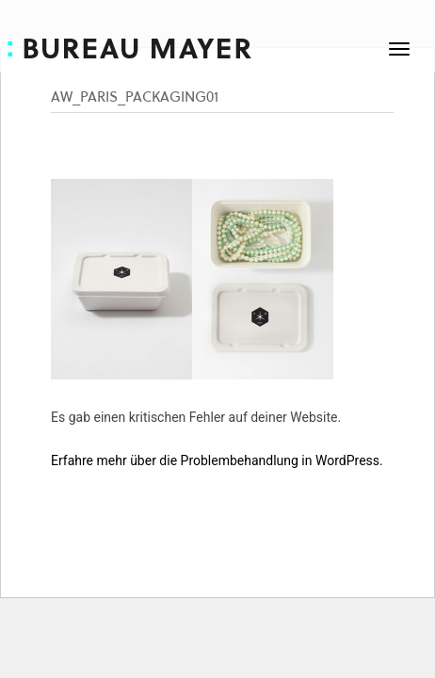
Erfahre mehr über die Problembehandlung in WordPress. (217, 460)
